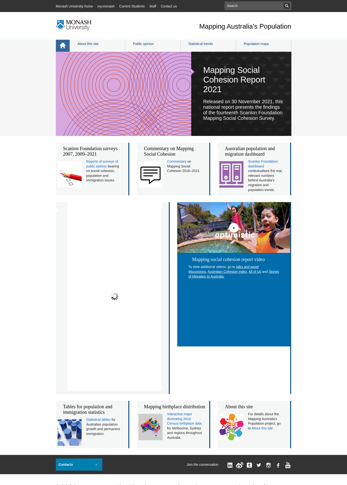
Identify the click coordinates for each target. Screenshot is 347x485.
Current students (189, 386)
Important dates (67, 386)
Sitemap (183, 402)
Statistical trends (200, 44)
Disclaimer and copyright (207, 469)
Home (63, 46)
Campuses (125, 394)
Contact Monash (129, 409)
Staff (152, 6)
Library (61, 402)
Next (159, 277)
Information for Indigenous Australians (247, 477)
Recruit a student (68, 425)
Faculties (123, 386)
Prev (70, 277)
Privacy (230, 469)
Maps (60, 409)
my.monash (106, 6)
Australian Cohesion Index (227, 272)
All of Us (255, 272)
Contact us (169, 6)
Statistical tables (98, 307)
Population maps (256, 44)
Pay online (64, 394)
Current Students (132, 6)
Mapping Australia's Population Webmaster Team (191, 464)
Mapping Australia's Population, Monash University (111, 469)
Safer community (68, 440)
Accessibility (181, 469)
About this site (87, 44)
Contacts (66, 352)
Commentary (176, 161)
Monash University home (74, 6)
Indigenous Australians (73, 432)
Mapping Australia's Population (245, 26)
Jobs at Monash (68, 417)
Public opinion (143, 44)
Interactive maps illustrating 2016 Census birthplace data (184, 306)
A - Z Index (125, 402)
